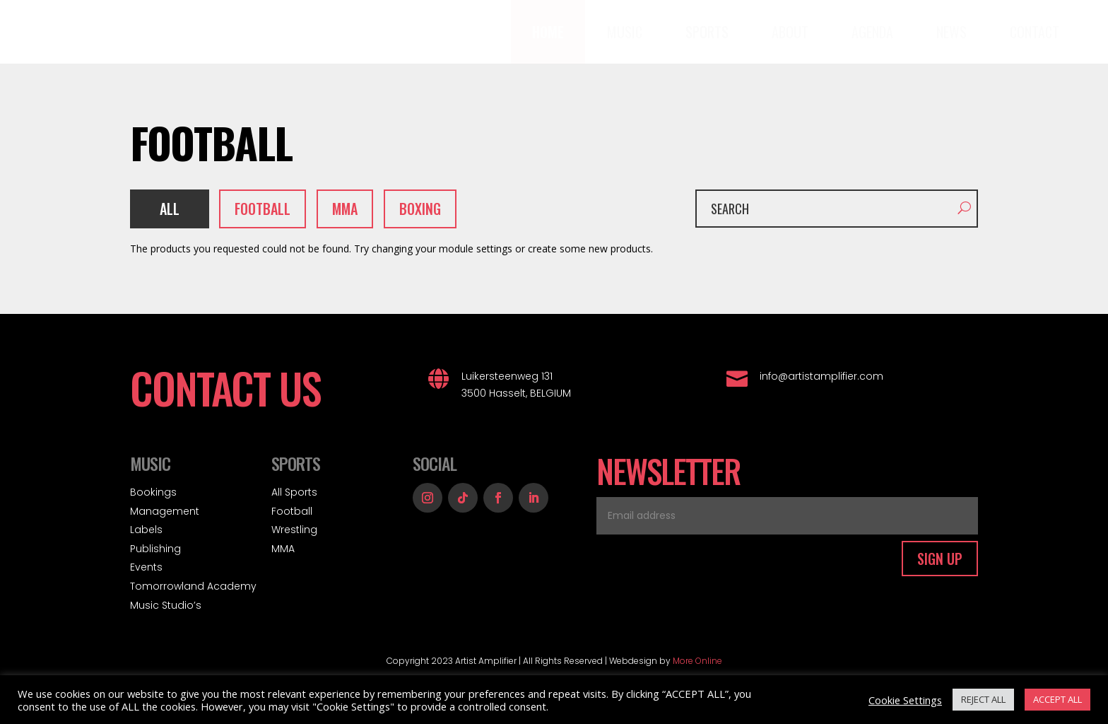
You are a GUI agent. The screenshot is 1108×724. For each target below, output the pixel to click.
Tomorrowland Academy (193, 586)
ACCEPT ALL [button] (1057, 699)
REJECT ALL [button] (983, 699)
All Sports (294, 492)
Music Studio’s (165, 605)
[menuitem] (548, 32)
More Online (697, 661)
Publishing (155, 549)
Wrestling (294, 529)
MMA (283, 549)
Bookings (153, 492)
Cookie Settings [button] (905, 700)
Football (291, 511)
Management (164, 511)
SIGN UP (939, 558)
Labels (146, 529)
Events (146, 567)
